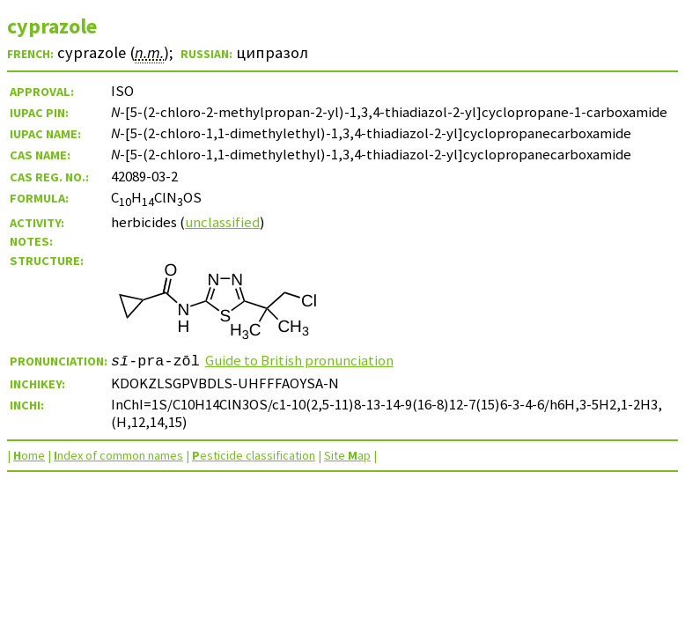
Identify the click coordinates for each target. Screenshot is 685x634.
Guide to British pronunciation (299, 360)
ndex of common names (118, 455)
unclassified (222, 222)
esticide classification (253, 455)
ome (29, 455)
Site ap (347, 455)
